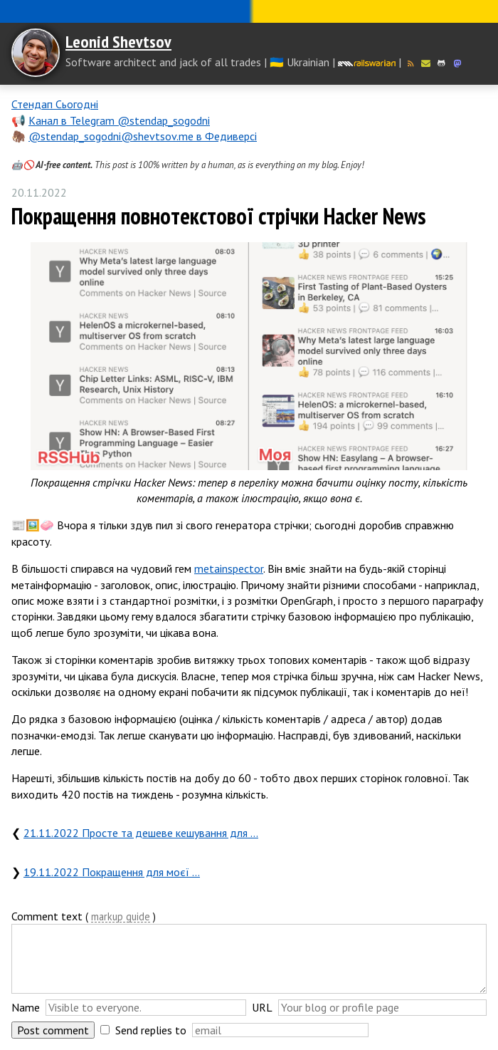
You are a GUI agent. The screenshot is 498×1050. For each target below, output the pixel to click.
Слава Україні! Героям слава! (249, 11)
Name (25, 1007)
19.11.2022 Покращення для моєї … (111, 872)
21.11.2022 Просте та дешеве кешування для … (140, 833)
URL (262, 1007)
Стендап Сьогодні (54, 104)
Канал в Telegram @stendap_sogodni (119, 120)
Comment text (47, 916)
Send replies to (150, 1030)
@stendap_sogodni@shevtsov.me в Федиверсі (142, 136)
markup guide (120, 917)
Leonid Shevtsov (118, 42)
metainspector (228, 568)
